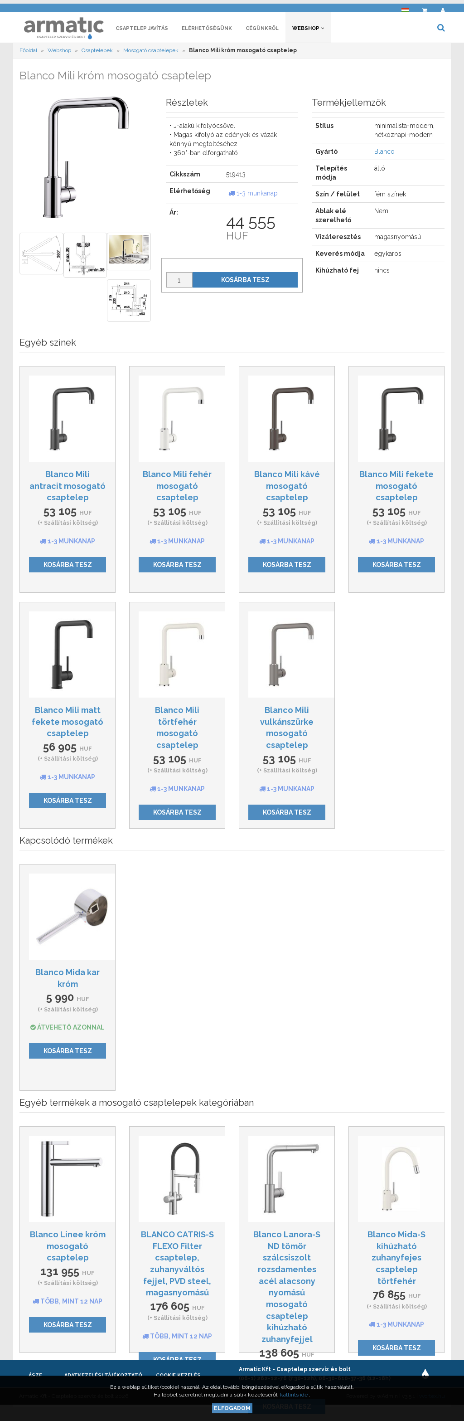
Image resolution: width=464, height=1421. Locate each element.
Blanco (384, 154)
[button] (405, 7)
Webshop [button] (308, 30)
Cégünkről (262, 31)
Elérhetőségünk (207, 31)
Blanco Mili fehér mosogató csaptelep (177, 488)
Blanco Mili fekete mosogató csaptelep (396, 488)
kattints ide (294, 1395)
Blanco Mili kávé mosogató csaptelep (287, 488)
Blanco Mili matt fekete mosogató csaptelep (67, 724)
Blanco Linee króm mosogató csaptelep (68, 1248)
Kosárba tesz (245, 282)
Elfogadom (232, 1408)
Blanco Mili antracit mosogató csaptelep (67, 488)
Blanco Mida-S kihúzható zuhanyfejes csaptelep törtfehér (396, 1260)
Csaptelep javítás (142, 31)
